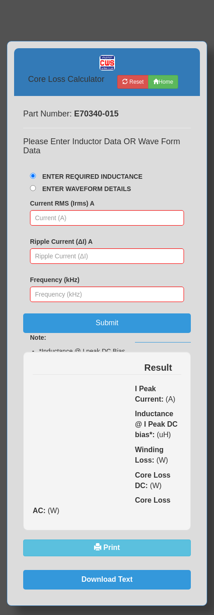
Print (107, 547)
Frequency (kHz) (55, 279)
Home (163, 82)
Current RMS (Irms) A (62, 203)
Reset (133, 82)
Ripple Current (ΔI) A (61, 241)
